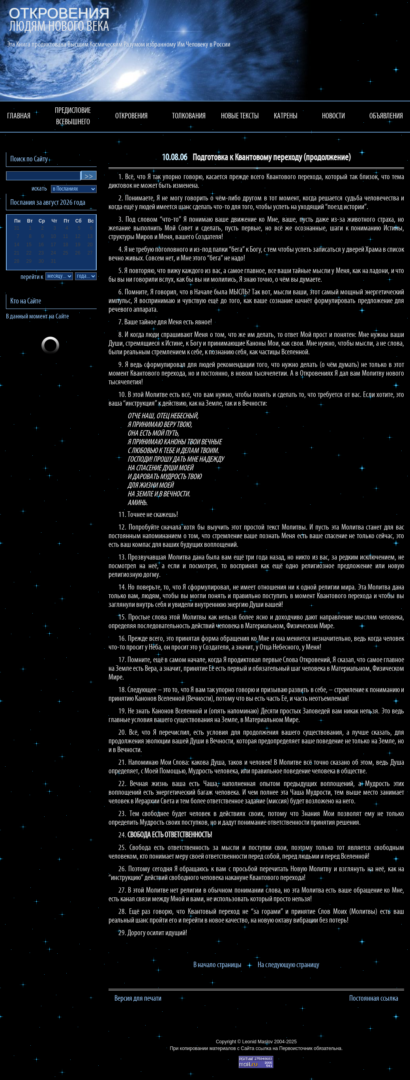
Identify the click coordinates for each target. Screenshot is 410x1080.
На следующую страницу (288, 965)
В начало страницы (217, 965)
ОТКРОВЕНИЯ (131, 116)
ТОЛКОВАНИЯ (189, 116)
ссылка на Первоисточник (284, 1048)
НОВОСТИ (333, 116)
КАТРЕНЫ (286, 116)
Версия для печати (137, 999)
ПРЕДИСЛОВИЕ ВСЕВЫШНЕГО (73, 116)
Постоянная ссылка (373, 999)
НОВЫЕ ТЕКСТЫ (240, 116)
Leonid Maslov (257, 1041)
